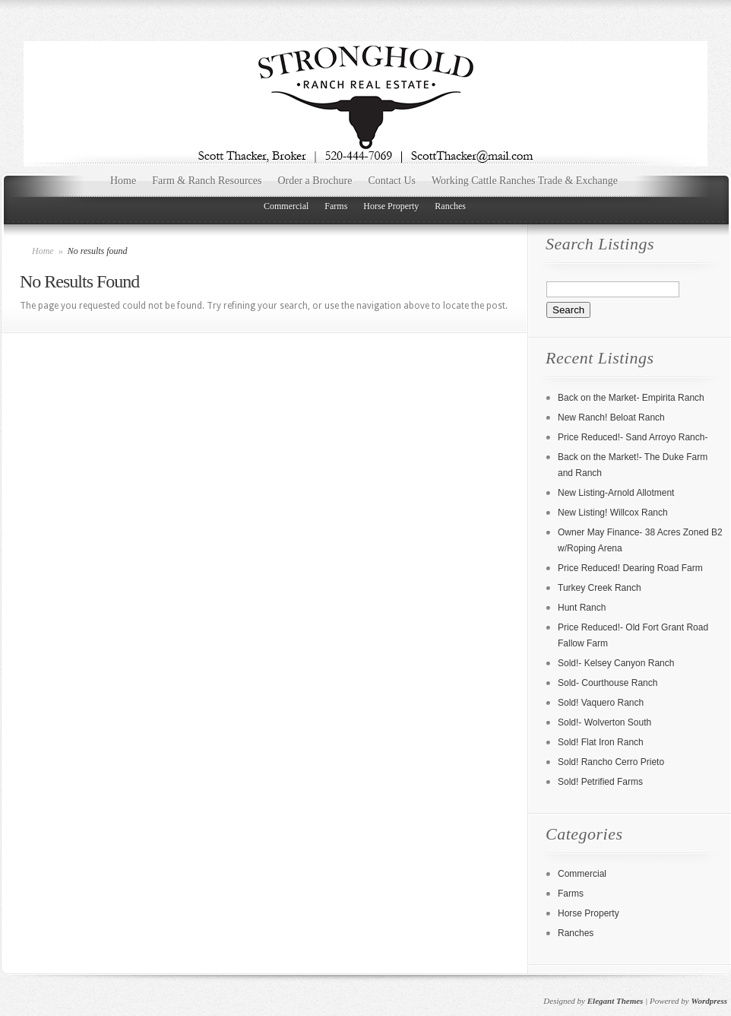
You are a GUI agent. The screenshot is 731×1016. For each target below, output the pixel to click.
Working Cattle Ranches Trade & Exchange (525, 180)
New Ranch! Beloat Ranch (611, 417)
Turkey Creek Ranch (599, 588)
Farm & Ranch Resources (206, 180)
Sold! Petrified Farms (600, 781)
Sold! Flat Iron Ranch (601, 742)
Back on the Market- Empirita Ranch (631, 397)
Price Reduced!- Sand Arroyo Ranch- (632, 437)
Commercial (286, 206)
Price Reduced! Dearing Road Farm (630, 568)
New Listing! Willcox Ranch (613, 512)
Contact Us (392, 180)
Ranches (450, 206)
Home (123, 180)
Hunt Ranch (582, 607)
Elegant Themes (615, 1000)
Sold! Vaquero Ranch (601, 702)
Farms (335, 206)
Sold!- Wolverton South (604, 722)
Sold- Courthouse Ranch (607, 683)
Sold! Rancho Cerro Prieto (611, 762)
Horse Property (391, 206)
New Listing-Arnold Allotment (616, 492)
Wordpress (709, 1000)
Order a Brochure (314, 180)
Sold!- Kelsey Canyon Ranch (616, 663)
